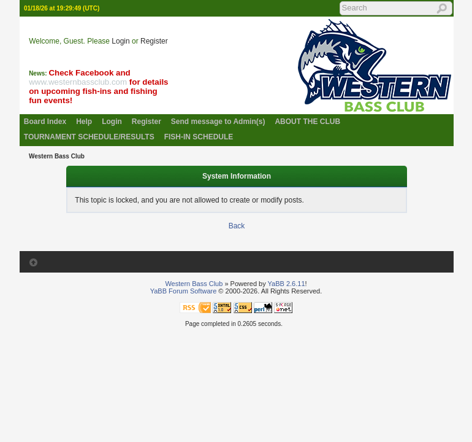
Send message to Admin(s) (218, 121)
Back (237, 226)
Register (154, 41)
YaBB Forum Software (183, 291)
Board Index (45, 121)
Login (120, 41)
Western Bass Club (57, 156)
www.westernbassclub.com (78, 82)
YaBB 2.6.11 (286, 283)
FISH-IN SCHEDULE (199, 137)
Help (84, 121)
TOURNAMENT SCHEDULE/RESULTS (89, 137)
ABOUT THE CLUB (307, 121)
